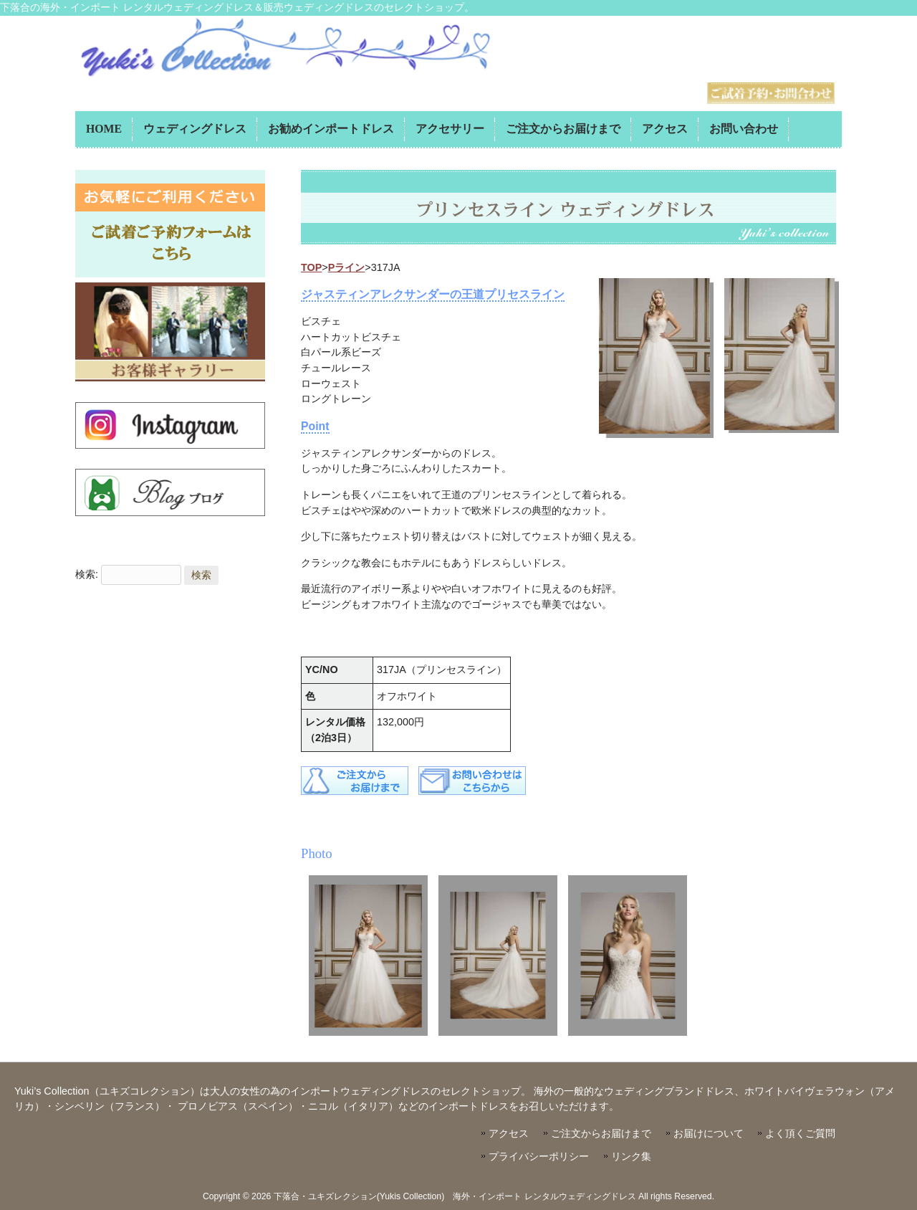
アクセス (509, 1133)
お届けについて (708, 1133)
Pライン (346, 267)
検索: (86, 575)
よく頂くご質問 (800, 1133)
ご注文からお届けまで (601, 1133)
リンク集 (631, 1156)
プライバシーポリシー (539, 1156)
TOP (311, 267)
